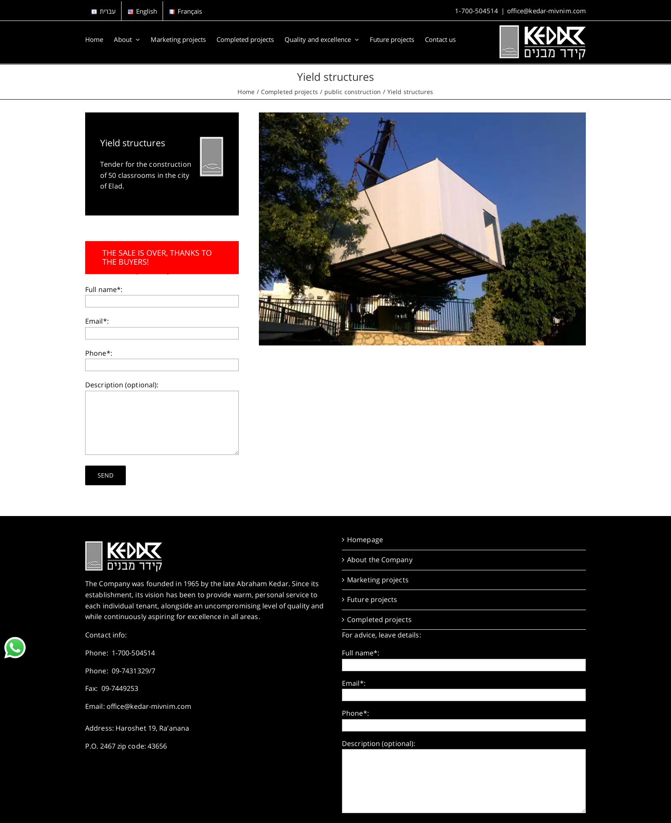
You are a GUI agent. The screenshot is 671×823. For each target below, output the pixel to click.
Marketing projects (378, 579)
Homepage (365, 539)
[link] (15, 647)
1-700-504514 (476, 10)
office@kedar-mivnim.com (546, 10)
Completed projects (379, 619)
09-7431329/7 (133, 671)
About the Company (380, 559)
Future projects (372, 599)
